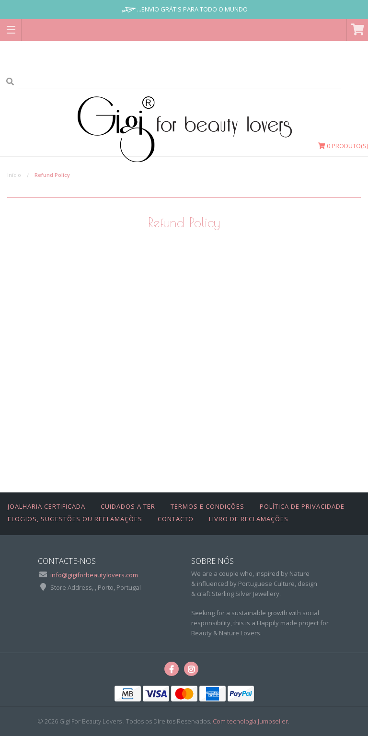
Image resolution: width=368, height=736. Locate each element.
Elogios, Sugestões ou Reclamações (75, 518)
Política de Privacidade (302, 506)
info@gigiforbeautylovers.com (94, 575)
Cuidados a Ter (128, 506)
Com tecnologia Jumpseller (250, 721)
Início (14, 174)
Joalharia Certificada (46, 506)
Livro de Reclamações (248, 518)
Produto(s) (343, 145)
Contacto (176, 518)
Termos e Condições (207, 506)
